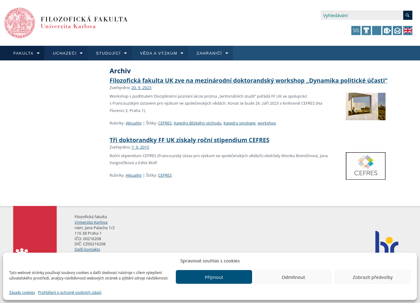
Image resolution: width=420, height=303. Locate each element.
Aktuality (134, 123)
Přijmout (214, 277)
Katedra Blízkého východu (197, 123)
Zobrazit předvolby (373, 277)
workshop (267, 123)
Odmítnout (293, 277)
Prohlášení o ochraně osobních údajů (69, 292)
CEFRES (165, 123)
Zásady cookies (22, 292)
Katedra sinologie (239, 123)
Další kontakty (87, 249)
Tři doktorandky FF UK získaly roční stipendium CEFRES (190, 140)
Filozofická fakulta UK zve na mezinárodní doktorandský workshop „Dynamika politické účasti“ (248, 80)
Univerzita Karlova (90, 222)
